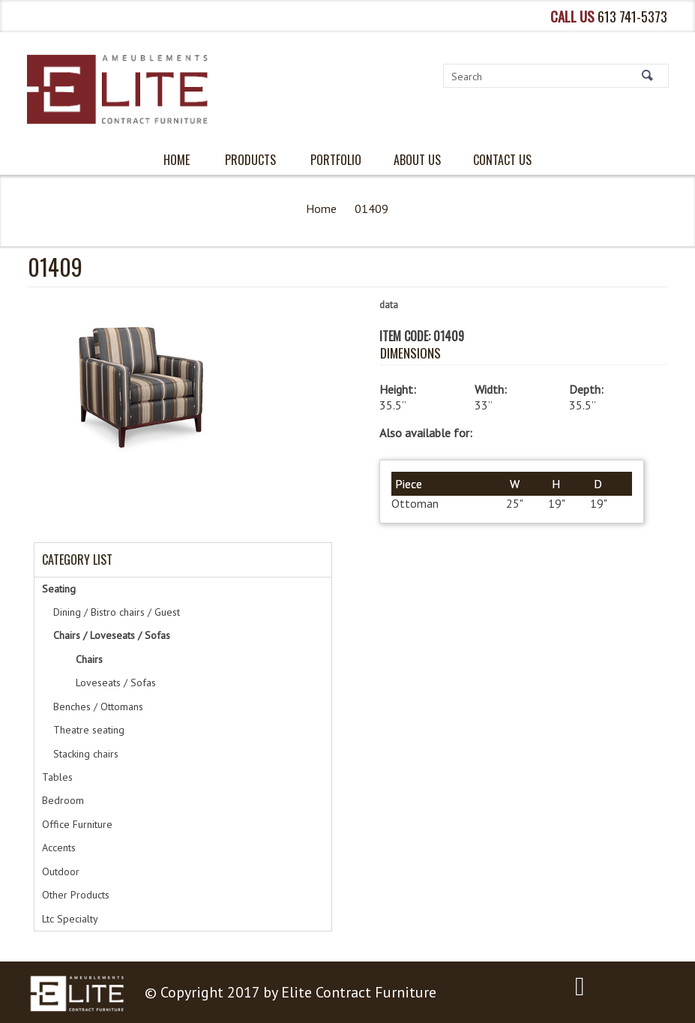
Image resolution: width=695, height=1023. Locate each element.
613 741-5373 (632, 16)
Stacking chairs (85, 753)
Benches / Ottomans (98, 706)
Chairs (89, 659)
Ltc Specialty (70, 919)
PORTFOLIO (335, 160)
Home (321, 208)
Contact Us (502, 160)
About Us (417, 160)
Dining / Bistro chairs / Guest (116, 612)
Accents (59, 847)
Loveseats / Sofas (116, 682)
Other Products (75, 895)
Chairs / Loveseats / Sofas (111, 635)
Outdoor (60, 871)
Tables (57, 777)
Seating (59, 589)
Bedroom (63, 800)
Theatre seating (88, 729)
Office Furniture (77, 824)
